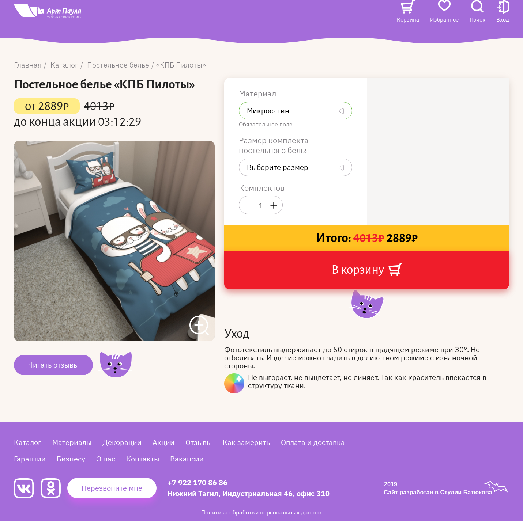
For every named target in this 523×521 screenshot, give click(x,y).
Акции (194, 17)
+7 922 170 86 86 (197, 482)
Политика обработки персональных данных (261, 512)
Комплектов (262, 187)
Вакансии (156, 32)
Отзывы (225, 17)
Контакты (339, 17)
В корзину (366, 269)
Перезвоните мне (112, 488)
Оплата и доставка (313, 442)
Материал (258, 93)
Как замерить (246, 442)
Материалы (71, 442)
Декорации (122, 442)
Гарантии (30, 459)
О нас (305, 17)
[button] (502, 24)
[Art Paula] (68, 26)
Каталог (153, 17)
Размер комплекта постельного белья (275, 145)
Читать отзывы (53, 365)
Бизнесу (71, 459)
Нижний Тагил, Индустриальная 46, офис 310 (249, 493)
